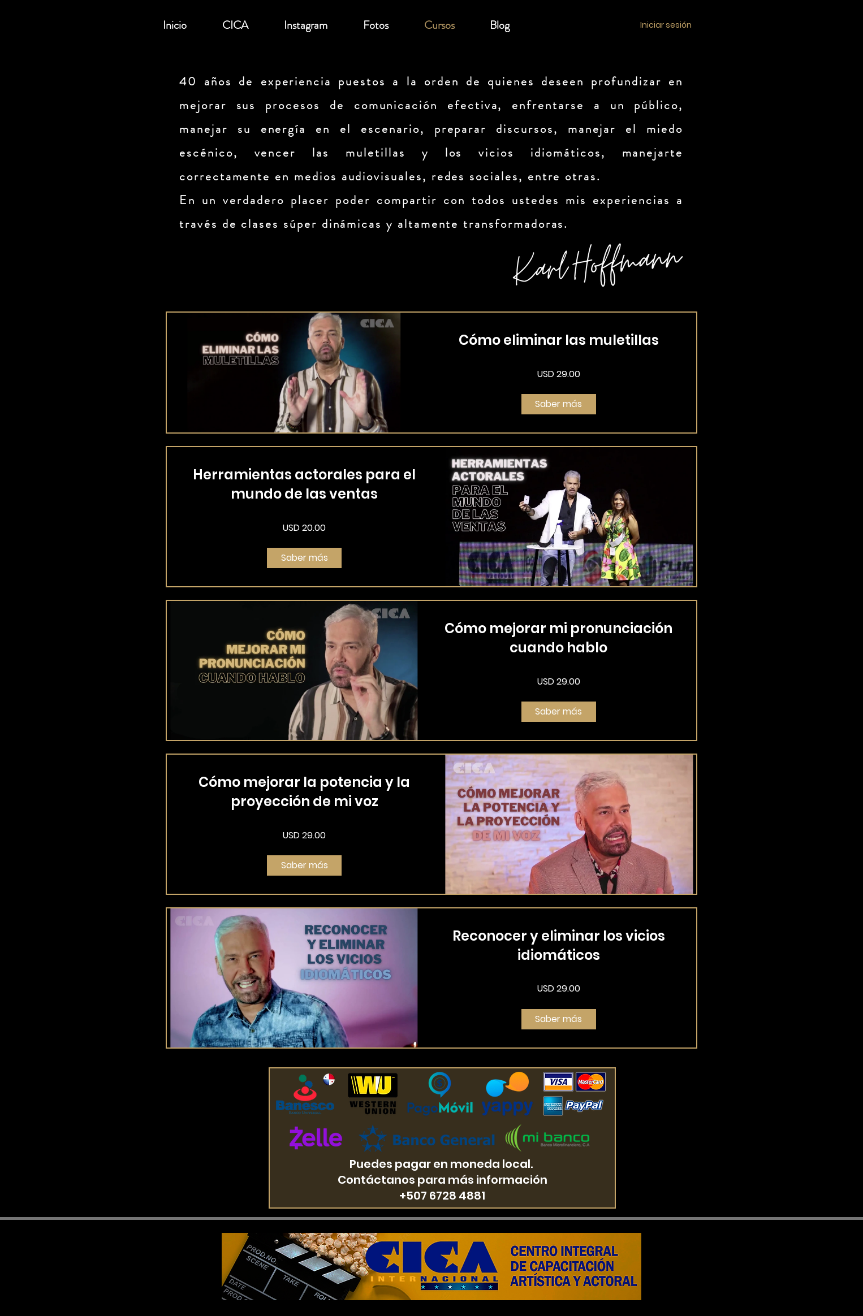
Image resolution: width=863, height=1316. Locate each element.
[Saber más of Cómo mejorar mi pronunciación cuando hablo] (558, 712)
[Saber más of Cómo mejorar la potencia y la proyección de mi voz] (304, 865)
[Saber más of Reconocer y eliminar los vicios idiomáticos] (558, 1019)
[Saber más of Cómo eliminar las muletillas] (558, 404)
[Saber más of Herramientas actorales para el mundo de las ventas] (304, 558)
